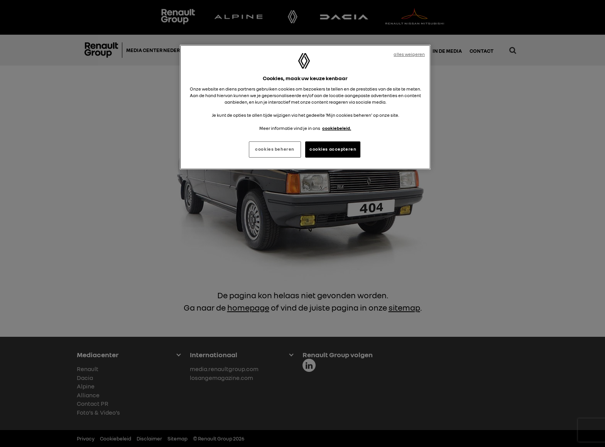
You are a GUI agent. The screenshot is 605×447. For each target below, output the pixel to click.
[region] (305, 107)
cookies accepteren (332, 149)
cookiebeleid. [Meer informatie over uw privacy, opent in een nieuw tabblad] (336, 128)
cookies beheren (274, 149)
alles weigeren (409, 54)
